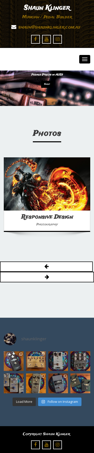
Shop (47, 84)
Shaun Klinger (47, 8)
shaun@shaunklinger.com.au (49, 27)
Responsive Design (47, 217)
